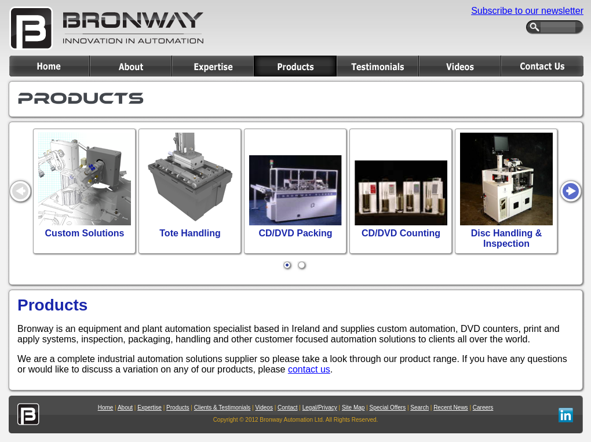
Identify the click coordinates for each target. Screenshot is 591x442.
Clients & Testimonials (222, 407)
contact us (309, 369)
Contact (287, 407)
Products (177, 407)
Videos (264, 407)
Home (106, 407)
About (125, 407)
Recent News (450, 407)
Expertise (149, 407)
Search (419, 407)
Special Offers (388, 407)
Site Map (353, 407)
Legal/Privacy (319, 407)
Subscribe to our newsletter (527, 11)
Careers (483, 407)
